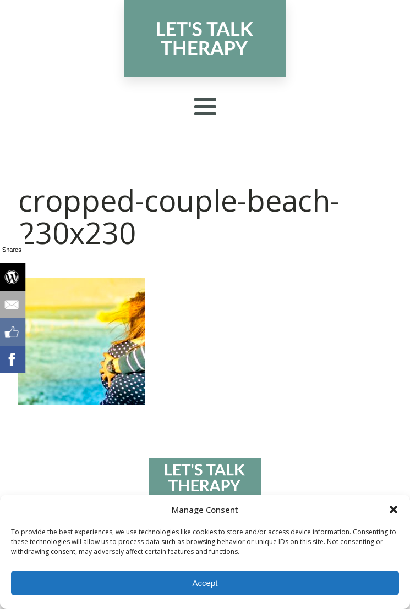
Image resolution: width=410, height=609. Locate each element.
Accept (205, 583)
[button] (393, 509)
